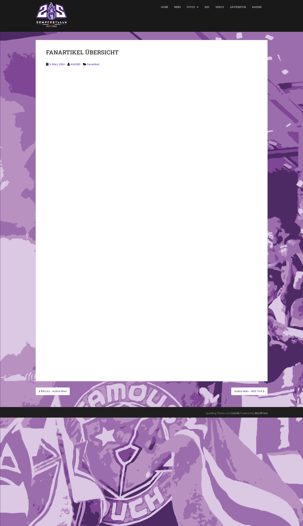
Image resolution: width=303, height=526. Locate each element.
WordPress (261, 413)
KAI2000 (256, 7)
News (177, 7)
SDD (207, 7)
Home (164, 7)
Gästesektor (238, 7)
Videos (219, 7)
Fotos (191, 7)
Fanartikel (93, 64)
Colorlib (235, 413)
